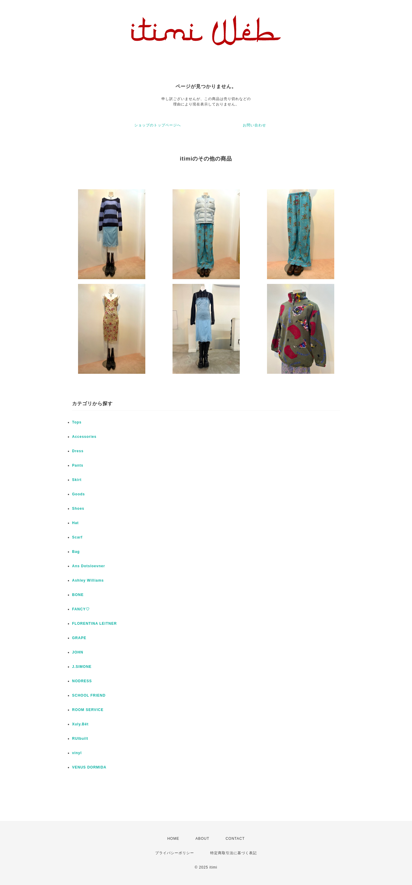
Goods (78, 494)
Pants (77, 465)
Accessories (84, 437)
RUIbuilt (80, 738)
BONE (78, 595)
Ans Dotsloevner (88, 566)
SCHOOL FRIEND (89, 695)
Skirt (77, 480)
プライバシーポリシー (174, 853)
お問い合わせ (254, 125)
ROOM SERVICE (87, 710)
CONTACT (235, 838)
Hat (75, 523)
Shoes (78, 508)
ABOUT (202, 838)
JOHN (77, 652)
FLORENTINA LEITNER (94, 623)
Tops (77, 422)
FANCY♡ (81, 609)
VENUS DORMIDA (89, 767)
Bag (76, 552)
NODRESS (82, 681)
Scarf (77, 537)
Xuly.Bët (80, 724)
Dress (77, 451)
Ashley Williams (88, 580)
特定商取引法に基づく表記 (233, 853)
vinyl (77, 753)
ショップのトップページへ (157, 125)
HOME (173, 838)
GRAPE (79, 638)
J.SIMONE (81, 667)
